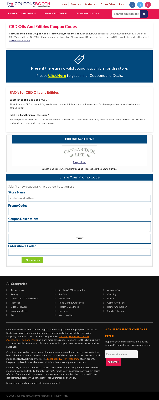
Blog (121, 4)
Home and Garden (115, 306)
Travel (11, 314)
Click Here (57, 75)
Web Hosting (64, 314)
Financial (13, 302)
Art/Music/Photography (70, 290)
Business (62, 294)
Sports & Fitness (114, 310)
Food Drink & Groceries (69, 302)
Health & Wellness (67, 306)
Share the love (33, 260)
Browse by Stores (55, 13)
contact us (90, 4)
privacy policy (107, 4)
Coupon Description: (23, 218)
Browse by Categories (22, 13)
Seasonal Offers (17, 310)
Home (63, 4)
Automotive (111, 290)
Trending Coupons (87, 13)
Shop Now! (79, 162)
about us (76, 4)
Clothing (109, 294)
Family (108, 298)
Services (61, 310)
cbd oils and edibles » (19, 40)
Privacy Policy (61, 395)
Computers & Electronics (22, 298)
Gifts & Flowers (16, 306)
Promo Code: (17, 205)
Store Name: (17, 192)
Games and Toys (114, 302)
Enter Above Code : (22, 246)
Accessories (15, 290)
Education (62, 298)
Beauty (12, 294)
